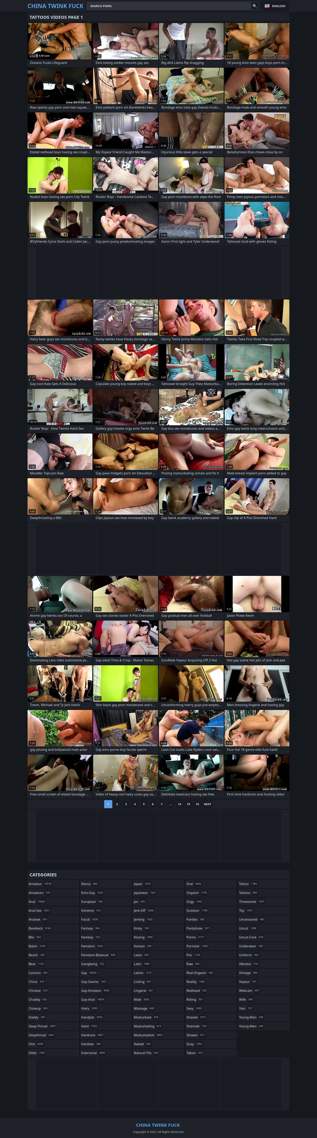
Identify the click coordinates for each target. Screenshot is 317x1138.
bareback (40, 928)
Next (207, 804)
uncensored (252, 919)
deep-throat (43, 1026)
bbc (35, 937)
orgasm (197, 893)
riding (195, 999)
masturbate (146, 1017)
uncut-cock (251, 937)
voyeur (248, 982)
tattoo (248, 884)
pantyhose (198, 928)
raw (193, 964)
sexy (194, 1008)
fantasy (91, 928)
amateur (40, 884)
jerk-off (144, 910)
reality (196, 982)
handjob (92, 1017)
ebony (89, 884)
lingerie (144, 991)
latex (142, 955)
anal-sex (40, 910)
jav (140, 902)
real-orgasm (200, 973)
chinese (38, 991)
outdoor (197, 910)
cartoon (38, 973)
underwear (251, 946)
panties (195, 919)
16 (197, 804)
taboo (194, 1053)
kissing (144, 937)
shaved (196, 1017)
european (92, 902)
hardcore (92, 1035)
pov (193, 955)
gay (89, 973)
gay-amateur (95, 991)
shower (196, 1035)
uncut (248, 928)
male (142, 999)
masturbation (148, 1035)
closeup (38, 1008)
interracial (93, 1053)
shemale (196, 1026)
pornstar (197, 946)
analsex (38, 919)
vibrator (249, 964)
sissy (194, 1044)
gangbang (93, 964)
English (278, 6)
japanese (145, 893)
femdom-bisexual (98, 955)
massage (144, 1008)
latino (143, 973)
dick (36, 1044)
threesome (252, 902)
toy (246, 910)
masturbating (148, 1026)
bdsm (37, 946)
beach (37, 955)
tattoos (248, 893)
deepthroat (42, 1035)
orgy (194, 902)
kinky (142, 928)
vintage (248, 973)
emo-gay (92, 893)
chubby (38, 999)
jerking (143, 919)
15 (188, 804)
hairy (89, 1008)
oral (194, 884)
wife (246, 999)
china (37, 982)
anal (37, 902)
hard (89, 1026)
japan (142, 884)
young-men (251, 1026)
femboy (91, 937)
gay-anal (93, 999)
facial (90, 919)
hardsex (91, 1044)
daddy (37, 1017)
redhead (197, 991)
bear (37, 964)
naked (142, 1044)
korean (143, 946)
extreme (91, 910)
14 (179, 804)
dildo (37, 1053)
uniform (249, 955)
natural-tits (146, 1053)
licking (143, 982)
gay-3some (94, 982)
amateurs (40, 893)
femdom (92, 946)
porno (195, 937)
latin (142, 964)
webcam (249, 991)
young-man (251, 1017)
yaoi (246, 1008)
